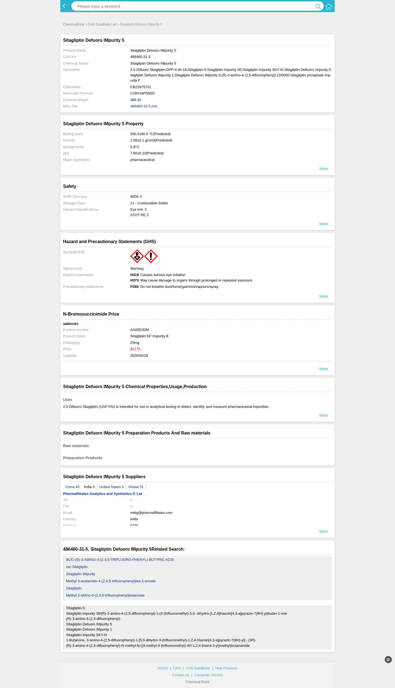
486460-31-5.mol (143, 106)
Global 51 (136, 487)
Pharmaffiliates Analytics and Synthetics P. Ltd (102, 494)
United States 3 (111, 487)
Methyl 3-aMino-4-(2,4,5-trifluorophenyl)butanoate (105, 595)
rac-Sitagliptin (77, 567)
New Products (226, 668)
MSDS (163, 668)
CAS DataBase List (102, 24)
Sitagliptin (73, 588)
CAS (177, 668)
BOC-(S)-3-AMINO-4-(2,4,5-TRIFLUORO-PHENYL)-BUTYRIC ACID (120, 560)
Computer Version (208, 675)
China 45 (72, 487)
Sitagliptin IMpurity (80, 574)
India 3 (89, 487)
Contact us (180, 675)
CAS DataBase (198, 668)
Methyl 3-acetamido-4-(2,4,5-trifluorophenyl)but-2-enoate (111, 581)
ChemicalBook (73, 24)
